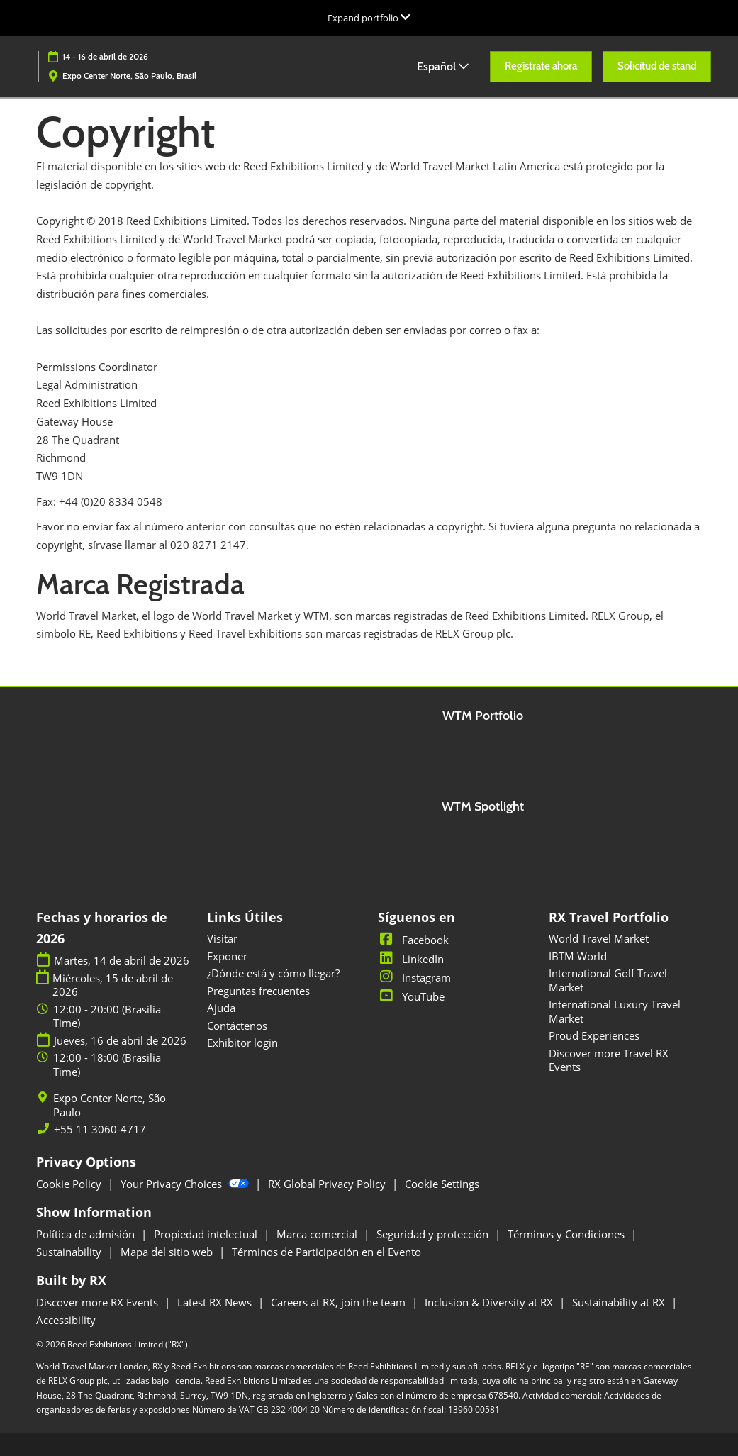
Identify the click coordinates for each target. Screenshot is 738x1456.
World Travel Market (599, 938)
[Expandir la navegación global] (369, 17)
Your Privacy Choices (186, 1184)
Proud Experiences (594, 1035)
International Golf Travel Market (608, 980)
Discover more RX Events (98, 1302)
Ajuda (221, 1008)
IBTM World (578, 956)
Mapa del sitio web (168, 1252)
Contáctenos (237, 1025)
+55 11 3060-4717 (100, 1129)
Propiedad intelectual (207, 1234)
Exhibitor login (242, 1042)
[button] (541, 66)
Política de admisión (87, 1234)
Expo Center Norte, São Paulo (109, 1105)
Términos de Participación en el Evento (326, 1252)
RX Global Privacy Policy (328, 1184)
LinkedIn (411, 959)
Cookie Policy (70, 1184)
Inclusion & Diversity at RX (490, 1302)
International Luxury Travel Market (615, 1011)
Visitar (222, 938)
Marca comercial (318, 1234)
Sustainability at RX (620, 1302)
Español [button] (443, 66)
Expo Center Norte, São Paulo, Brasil (129, 75)
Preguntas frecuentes (258, 991)
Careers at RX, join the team (339, 1302)
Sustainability (70, 1252)
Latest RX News (216, 1302)
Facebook (413, 940)
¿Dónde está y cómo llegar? (273, 973)
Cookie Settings (442, 1184)
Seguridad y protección (433, 1234)
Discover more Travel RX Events (609, 1060)
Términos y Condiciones (567, 1234)
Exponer (227, 956)
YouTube (411, 996)
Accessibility (66, 1320)
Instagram (414, 977)
